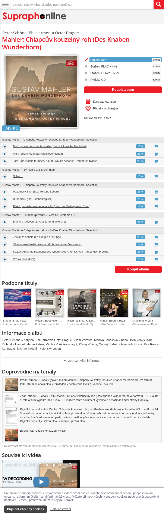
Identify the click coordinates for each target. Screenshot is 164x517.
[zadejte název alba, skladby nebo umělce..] (82, 4)
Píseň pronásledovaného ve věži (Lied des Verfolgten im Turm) (51, 206)
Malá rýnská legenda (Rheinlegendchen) (38, 153)
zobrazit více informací (82, 360)
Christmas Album (142, 320)
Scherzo (18, 176)
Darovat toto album (102, 101)
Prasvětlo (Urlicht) (24, 259)
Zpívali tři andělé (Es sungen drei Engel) (37, 236)
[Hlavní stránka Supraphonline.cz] (35, 17)
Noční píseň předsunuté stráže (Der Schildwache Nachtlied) (50, 146)
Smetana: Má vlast (14, 320)
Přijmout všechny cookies (25, 509)
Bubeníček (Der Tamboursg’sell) (33, 199)
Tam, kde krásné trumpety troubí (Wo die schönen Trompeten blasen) (55, 160)
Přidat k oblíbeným (101, 108)
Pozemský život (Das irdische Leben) (36, 191)
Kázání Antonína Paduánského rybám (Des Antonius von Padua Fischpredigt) (60, 251)
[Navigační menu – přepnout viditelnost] (5, 4)
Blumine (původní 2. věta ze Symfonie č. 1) (39, 221)
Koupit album (123, 89)
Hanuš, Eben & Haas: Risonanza (120, 320)
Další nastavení (60, 509)
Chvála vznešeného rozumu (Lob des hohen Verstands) (47, 244)
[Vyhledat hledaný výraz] (158, 4)
